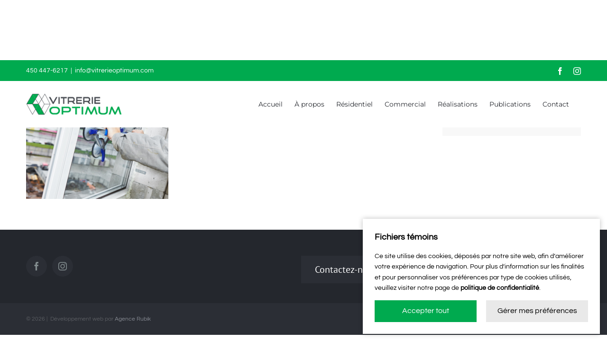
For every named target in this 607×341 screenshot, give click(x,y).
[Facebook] (36, 266)
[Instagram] (62, 266)
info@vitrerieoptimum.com (114, 70)
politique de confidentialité (499, 288)
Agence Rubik (133, 319)
